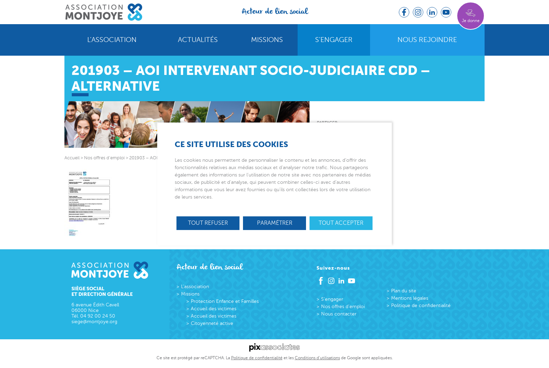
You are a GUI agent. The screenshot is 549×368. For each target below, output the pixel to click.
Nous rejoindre (427, 39)
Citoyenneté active (212, 323)
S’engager (334, 39)
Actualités (198, 39)
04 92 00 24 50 (97, 316)
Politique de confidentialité (421, 305)
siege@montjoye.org (94, 321)
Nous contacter (338, 314)
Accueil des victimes (213, 308)
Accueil (71, 157)
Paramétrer (274, 223)
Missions (267, 39)
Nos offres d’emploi (343, 306)
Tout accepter (341, 223)
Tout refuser (208, 223)
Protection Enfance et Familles (225, 301)
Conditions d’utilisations (317, 357)
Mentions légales (409, 298)
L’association (112, 39)
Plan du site (403, 290)
